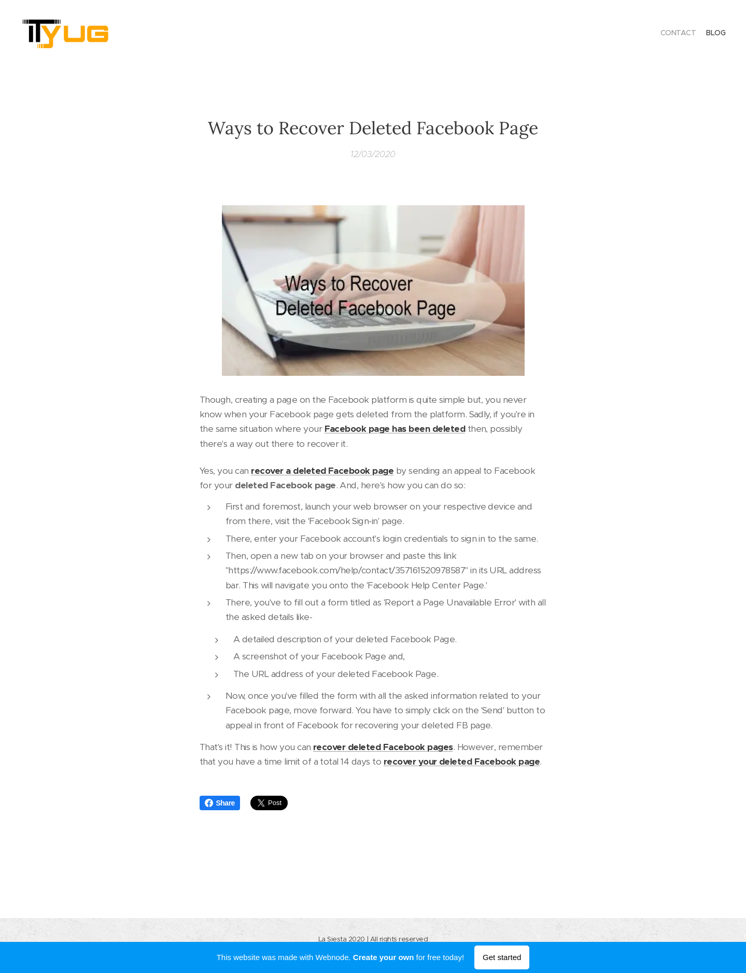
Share (220, 803)
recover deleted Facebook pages (383, 747)
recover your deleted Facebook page (461, 761)
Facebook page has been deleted (394, 428)
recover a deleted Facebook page (322, 470)
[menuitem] (716, 34)
